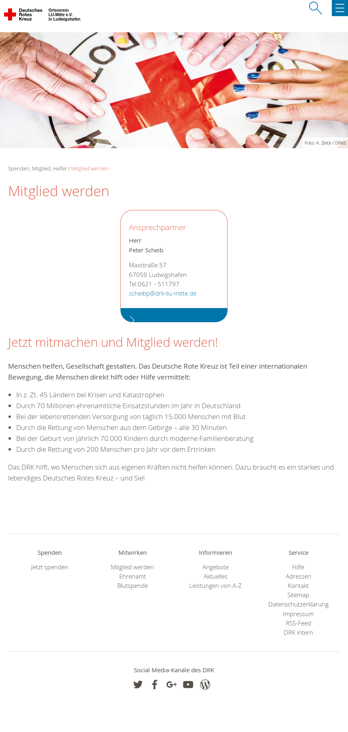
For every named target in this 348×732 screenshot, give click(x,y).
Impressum (298, 614)
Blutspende (132, 585)
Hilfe (298, 567)
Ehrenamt (132, 576)
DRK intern (298, 632)
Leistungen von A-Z (215, 585)
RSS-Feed (298, 623)
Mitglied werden (90, 168)
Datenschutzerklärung (298, 604)
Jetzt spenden (49, 567)
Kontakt (298, 585)
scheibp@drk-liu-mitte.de (162, 293)
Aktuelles (216, 576)
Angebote (215, 567)
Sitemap (298, 595)
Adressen (298, 576)
